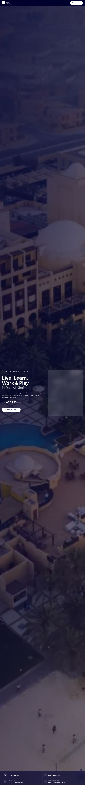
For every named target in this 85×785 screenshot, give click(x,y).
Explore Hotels (11, 409)
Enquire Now (76, 3)
